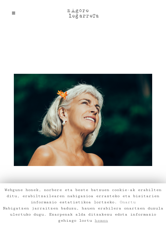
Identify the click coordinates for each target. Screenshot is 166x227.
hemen (101, 220)
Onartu (128, 202)
